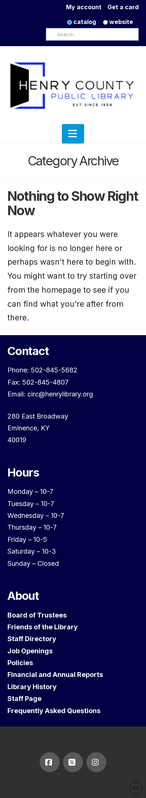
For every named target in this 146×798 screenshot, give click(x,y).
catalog (81, 21)
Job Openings (30, 651)
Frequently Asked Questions (53, 711)
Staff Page (24, 698)
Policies (20, 663)
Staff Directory (31, 639)
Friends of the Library (42, 627)
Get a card (123, 7)
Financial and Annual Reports (55, 674)
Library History (32, 687)
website (118, 21)
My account (86, 7)
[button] (73, 133)
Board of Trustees (37, 615)
